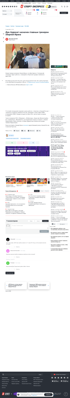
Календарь (50, 3)
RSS (53, 224)
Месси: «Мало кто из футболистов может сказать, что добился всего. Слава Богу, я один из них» (59, 173)
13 (63, 71)
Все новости (62, 224)
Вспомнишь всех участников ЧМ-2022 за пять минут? (57, 199)
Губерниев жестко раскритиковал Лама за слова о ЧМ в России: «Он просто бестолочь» (59, 74)
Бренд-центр (4, 385)
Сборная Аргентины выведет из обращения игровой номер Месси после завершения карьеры (59, 155)
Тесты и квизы (24, 379)
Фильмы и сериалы (49, 1)
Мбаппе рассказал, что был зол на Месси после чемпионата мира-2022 (58, 94)
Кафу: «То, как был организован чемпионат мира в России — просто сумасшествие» (58, 124)
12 (63, 158)
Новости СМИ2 (8, 289)
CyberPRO (58, 1)
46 (63, 209)
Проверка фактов (5, 381)
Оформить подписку (15, 383)
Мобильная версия (37, 385)
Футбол (12, 1)
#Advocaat (31, 82)
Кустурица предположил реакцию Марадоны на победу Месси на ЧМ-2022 (58, 136)
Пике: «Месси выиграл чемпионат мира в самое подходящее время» (59, 141)
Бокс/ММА (24, 1)
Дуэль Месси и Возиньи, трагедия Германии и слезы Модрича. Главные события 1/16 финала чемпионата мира (16, 212)
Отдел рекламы (5, 383)
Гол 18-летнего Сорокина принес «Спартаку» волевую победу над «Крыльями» (37, 197)
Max (39, 130)
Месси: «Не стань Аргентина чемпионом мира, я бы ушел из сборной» (57, 130)
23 (29, 194)
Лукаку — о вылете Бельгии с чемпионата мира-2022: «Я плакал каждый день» (57, 118)
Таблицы (44, 3)
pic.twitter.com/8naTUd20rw (41, 82)
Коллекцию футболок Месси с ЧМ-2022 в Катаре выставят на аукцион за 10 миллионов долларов (58, 205)
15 (29, 201)
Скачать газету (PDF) (16, 381)
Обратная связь (36, 383)
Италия (32, 201)
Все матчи (64, 13)
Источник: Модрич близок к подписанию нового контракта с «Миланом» (37, 204)
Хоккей (18, 1)
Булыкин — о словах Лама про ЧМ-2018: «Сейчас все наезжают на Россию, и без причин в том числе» (58, 81)
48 (6, 202)
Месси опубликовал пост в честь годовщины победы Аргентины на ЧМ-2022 (58, 88)
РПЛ (8, 202)
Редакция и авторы (5, 379)
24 (6, 209)
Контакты (4, 387)
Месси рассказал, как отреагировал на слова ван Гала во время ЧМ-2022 (58, 167)
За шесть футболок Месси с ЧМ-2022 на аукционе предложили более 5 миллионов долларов (59, 186)
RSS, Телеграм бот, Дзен (38, 379)
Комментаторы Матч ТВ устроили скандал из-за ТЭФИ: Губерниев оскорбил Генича (59, 212)
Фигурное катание (38, 1)
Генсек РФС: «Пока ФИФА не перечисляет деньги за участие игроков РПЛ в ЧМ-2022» (57, 147)
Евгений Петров (13, 38)
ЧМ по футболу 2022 (26, 3)
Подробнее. (54, 395)
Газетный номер (15, 379)
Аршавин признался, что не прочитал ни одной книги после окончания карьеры (15, 205)
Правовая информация (38, 381)
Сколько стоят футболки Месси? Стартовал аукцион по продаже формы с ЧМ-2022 (58, 193)
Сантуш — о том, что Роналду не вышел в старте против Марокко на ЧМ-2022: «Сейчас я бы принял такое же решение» (59, 219)
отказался (26, 125)
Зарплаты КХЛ (24, 381)
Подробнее (34, 395)
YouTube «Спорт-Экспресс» (60, 374)
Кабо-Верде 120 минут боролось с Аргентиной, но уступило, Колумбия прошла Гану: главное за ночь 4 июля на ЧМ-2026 (15, 198)
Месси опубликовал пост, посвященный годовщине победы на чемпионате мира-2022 (59, 161)
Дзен (25, 130)
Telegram (17, 130)
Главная (8, 26)
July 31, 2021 (29, 84)
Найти (40, 374)
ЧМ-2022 (27, 26)
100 (7, 194)
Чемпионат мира (20, 26)
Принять (48, 394)
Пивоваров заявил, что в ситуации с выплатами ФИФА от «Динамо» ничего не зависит (59, 180)
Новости (34, 3)
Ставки (64, 1)
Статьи (39, 3)
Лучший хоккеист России (26, 383)
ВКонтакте (32, 130)
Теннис (30, 1)
